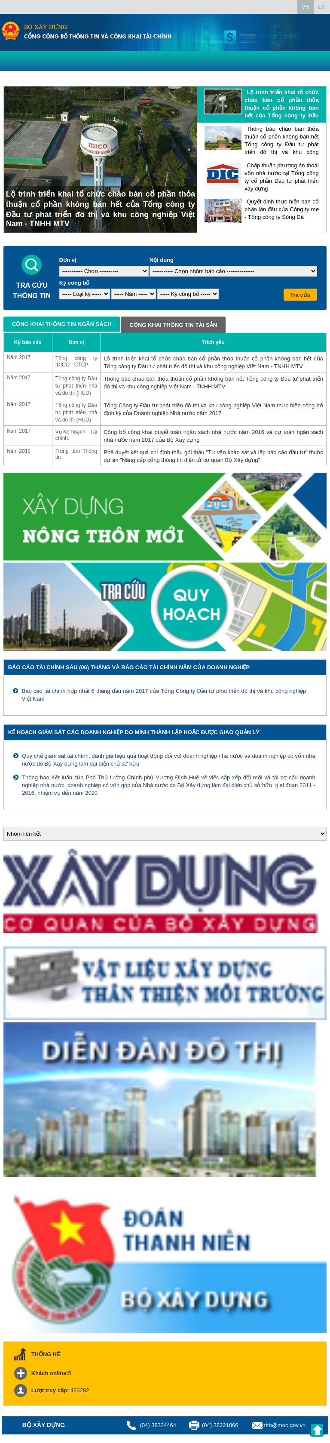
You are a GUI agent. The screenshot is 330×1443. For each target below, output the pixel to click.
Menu (8, 59)
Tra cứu (300, 295)
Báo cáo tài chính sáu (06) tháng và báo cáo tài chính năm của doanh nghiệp (129, 667)
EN (322, 6)
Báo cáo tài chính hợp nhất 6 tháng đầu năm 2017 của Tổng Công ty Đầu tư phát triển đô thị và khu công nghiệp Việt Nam (163, 695)
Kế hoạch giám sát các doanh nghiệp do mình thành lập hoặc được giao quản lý (134, 732)
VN (305, 6)
